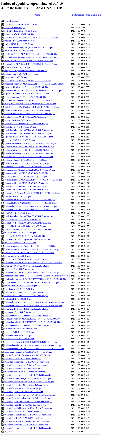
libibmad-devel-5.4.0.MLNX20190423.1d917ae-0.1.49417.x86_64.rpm (33, 322)
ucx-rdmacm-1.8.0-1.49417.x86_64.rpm (20, 289)
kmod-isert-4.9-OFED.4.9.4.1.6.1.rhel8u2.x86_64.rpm (26, 266)
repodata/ (8, 431)
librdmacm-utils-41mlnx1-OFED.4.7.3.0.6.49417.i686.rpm (28, 166)
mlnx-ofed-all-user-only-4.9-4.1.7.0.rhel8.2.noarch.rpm (26, 362)
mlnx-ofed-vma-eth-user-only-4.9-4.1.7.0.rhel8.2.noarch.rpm (29, 382)
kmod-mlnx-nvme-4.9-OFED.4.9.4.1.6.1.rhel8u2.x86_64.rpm (29, 100)
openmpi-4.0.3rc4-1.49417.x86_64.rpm (20, 34)
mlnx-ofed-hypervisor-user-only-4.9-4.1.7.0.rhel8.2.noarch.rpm (30, 395)
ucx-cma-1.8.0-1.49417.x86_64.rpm (19, 339)
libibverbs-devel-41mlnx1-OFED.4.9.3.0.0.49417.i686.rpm (28, 110)
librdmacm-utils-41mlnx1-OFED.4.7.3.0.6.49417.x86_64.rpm (29, 170)
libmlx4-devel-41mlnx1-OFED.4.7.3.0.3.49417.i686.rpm (27, 223)
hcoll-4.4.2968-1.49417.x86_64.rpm (19, 44)
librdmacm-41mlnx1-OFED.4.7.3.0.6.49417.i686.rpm (26, 183)
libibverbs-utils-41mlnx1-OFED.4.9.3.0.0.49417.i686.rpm (28, 150)
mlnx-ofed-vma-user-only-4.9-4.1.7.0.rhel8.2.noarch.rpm (27, 378)
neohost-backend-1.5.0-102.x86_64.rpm (20, 31)
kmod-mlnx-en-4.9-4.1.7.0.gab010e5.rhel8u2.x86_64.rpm (27, 80)
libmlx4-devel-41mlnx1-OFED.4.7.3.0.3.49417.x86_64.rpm (28, 216)
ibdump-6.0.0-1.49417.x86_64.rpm (18, 51)
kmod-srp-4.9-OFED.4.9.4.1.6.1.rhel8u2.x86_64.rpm (26, 236)
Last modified (78, 15)
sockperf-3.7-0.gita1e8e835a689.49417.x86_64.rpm (25, 71)
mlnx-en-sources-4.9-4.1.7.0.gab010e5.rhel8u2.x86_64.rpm (28, 47)
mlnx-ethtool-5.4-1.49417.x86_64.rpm (20, 127)
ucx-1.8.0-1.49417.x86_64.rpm (17, 67)
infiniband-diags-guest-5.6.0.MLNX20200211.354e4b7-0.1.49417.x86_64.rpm (36, 279)
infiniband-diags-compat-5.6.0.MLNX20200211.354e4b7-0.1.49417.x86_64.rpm (37, 276)
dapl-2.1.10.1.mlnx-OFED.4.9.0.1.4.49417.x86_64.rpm (26, 94)
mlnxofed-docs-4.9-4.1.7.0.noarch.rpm (20, 233)
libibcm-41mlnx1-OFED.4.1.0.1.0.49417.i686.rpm (24, 292)
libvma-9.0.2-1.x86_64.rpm (15, 77)
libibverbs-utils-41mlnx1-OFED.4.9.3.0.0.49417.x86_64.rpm (29, 147)
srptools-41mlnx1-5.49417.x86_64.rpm (20, 243)
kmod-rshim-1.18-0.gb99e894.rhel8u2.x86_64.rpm (25, 226)
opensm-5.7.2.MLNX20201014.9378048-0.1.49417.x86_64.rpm (30, 64)
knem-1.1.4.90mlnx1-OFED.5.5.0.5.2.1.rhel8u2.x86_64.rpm (29, 229)
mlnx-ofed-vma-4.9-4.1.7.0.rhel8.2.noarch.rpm (23, 368)
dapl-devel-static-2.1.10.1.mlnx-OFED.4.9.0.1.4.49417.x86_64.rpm (31, 107)
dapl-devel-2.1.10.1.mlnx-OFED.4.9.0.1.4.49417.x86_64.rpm (29, 253)
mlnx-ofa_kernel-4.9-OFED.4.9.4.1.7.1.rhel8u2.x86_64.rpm (28, 157)
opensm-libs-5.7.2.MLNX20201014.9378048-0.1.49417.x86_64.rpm (32, 193)
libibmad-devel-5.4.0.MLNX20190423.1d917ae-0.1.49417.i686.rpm (32, 319)
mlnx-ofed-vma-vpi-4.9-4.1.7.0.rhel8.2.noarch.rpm (25, 365)
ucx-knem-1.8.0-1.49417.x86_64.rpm (19, 332)
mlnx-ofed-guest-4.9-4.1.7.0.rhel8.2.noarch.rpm (23, 392)
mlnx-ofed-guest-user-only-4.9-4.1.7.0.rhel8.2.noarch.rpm (28, 401)
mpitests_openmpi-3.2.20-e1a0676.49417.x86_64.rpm (26, 97)
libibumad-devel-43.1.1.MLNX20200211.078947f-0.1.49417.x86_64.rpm (34, 349)
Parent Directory (11, 21)
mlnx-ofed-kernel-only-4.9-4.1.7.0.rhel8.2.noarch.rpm (26, 425)
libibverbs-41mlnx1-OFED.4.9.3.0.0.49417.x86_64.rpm (27, 163)
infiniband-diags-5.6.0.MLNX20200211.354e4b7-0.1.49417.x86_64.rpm (34, 84)
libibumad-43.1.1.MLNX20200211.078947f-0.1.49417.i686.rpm (30, 206)
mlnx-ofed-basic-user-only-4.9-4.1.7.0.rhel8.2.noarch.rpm (27, 421)
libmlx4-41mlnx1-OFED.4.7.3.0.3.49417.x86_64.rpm (26, 190)
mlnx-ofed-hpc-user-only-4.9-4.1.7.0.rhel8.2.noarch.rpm (27, 398)
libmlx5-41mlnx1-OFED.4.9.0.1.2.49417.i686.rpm (25, 117)
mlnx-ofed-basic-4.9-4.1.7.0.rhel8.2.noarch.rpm (23, 418)
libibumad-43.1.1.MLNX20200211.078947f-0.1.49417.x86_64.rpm (31, 210)
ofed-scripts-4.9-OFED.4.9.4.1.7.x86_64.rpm (22, 219)
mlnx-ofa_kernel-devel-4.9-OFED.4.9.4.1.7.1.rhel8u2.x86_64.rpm (31, 37)
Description (96, 15)
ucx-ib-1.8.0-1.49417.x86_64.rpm (18, 120)
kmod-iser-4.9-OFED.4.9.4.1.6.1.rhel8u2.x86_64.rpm (26, 259)
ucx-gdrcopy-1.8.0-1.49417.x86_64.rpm (20, 329)
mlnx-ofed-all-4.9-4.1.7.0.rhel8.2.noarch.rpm (22, 358)
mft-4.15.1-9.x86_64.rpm (14, 27)
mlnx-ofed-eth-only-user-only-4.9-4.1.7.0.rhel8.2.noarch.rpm (29, 428)
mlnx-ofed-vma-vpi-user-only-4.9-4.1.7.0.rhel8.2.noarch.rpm (29, 375)
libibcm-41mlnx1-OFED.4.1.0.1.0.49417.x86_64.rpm (26, 296)
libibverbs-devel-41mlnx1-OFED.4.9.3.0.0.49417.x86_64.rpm (29, 114)
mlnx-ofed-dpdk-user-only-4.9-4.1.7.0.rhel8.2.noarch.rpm (27, 415)
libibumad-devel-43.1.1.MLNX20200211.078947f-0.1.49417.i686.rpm (33, 345)
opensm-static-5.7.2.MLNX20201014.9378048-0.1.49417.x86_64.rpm (33, 180)
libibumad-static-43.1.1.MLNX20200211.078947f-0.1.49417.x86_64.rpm (34, 302)
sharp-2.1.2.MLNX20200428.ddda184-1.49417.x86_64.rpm (28, 61)
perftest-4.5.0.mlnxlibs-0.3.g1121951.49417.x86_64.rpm (27, 87)
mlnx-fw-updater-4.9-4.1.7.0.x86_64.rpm (21, 24)
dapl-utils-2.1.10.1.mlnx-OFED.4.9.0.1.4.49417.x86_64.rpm (29, 137)
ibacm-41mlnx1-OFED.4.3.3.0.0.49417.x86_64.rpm (25, 176)
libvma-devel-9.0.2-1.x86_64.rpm (18, 335)
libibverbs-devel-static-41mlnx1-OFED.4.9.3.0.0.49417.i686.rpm (31, 246)
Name (37, 15)
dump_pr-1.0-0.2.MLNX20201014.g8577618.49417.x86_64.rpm (30, 342)
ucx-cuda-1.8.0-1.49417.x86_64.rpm (19, 269)
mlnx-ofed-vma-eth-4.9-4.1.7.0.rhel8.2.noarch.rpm (25, 372)
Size (88, 15)
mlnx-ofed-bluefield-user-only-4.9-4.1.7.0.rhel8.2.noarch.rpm (29, 408)
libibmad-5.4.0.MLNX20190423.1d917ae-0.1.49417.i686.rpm (29, 200)
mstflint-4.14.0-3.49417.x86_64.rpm (19, 41)
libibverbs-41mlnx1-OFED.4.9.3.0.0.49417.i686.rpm (26, 160)
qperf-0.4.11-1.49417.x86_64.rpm (18, 213)
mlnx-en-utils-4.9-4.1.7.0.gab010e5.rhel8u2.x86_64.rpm (27, 239)
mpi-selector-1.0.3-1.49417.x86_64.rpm (20, 286)
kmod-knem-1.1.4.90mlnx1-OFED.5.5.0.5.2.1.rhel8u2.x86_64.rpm (31, 282)
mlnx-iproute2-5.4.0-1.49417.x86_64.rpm (21, 74)
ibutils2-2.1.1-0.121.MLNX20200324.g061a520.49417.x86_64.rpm (32, 54)
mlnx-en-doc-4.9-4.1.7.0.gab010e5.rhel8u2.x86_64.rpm (27, 355)
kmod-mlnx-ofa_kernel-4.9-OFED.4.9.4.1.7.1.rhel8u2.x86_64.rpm (31, 57)
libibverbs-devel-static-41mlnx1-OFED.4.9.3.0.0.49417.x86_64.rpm (32, 249)
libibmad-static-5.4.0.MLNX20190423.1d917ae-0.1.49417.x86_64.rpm (33, 262)
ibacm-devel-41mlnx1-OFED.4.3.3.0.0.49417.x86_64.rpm (28, 352)
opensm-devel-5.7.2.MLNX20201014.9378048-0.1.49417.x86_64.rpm (33, 90)
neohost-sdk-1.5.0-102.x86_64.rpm (18, 299)
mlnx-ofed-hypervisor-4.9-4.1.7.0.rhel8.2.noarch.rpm (26, 385)
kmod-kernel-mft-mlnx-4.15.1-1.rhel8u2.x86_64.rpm (26, 309)
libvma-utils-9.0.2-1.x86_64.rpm (17, 256)
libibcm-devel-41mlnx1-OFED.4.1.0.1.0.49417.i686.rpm (27, 315)
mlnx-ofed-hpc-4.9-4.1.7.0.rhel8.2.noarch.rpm (23, 388)
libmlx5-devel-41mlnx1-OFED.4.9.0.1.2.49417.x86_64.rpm (28, 130)
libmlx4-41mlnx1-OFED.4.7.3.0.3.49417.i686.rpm (25, 186)
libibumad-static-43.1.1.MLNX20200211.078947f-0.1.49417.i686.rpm (33, 305)
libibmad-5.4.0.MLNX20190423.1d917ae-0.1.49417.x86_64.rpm (31, 203)
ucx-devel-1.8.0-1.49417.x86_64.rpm (19, 140)
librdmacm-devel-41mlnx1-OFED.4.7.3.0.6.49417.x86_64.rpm (30, 143)
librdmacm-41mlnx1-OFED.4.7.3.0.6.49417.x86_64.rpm (27, 173)
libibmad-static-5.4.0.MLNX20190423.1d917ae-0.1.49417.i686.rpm (32, 272)
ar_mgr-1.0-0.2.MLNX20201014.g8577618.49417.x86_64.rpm (30, 104)
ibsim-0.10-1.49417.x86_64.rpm (17, 196)
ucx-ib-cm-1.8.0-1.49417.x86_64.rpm (19, 312)
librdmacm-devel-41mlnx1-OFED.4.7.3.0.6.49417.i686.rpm (28, 153)
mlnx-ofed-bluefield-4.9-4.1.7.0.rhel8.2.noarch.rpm (25, 405)
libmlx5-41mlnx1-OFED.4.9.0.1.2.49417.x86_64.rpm (26, 123)
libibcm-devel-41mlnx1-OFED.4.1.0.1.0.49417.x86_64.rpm (28, 325)
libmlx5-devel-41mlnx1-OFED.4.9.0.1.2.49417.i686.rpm (27, 133)
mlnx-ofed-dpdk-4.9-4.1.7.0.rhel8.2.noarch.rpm (23, 411)
